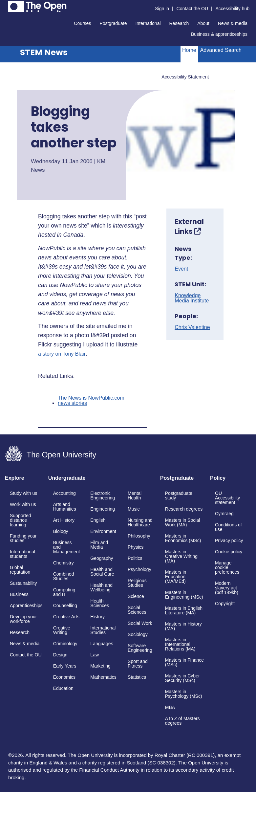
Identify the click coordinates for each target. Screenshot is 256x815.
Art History (64, 520)
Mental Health (134, 495)
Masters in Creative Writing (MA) (181, 556)
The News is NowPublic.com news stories (91, 400)
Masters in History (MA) (183, 626)
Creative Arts (66, 616)
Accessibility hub (233, 8)
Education (63, 688)
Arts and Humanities (64, 507)
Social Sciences (137, 610)
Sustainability (23, 583)
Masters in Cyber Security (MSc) (182, 678)
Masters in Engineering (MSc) (184, 595)
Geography (101, 558)
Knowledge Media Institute (192, 298)
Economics (64, 677)
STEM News (44, 52)
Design (60, 654)
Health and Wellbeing (101, 587)
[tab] (25, 480)
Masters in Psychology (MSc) (183, 694)
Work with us (23, 504)
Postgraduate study (178, 495)
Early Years (64, 666)
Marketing (100, 666)
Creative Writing (61, 630)
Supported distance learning (20, 520)
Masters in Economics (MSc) (183, 538)
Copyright (225, 603)
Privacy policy (229, 540)
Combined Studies (63, 576)
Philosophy (139, 536)
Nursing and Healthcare (140, 522)
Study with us (23, 493)
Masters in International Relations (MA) (180, 644)
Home (189, 50)
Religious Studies (137, 583)
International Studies (103, 630)
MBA (170, 707)
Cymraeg (224, 513)
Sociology (138, 634)
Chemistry (63, 562)
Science (136, 596)
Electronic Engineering (102, 495)
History (97, 616)
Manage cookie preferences (227, 567)
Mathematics (103, 677)
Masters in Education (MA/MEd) (175, 576)
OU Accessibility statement (227, 498)
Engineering (102, 509)
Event (181, 269)
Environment (103, 531)
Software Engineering (140, 648)
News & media (232, 23)
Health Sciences (99, 603)
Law (94, 654)
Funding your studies (23, 538)
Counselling (65, 605)
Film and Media (99, 545)
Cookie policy (228, 551)
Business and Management (66, 547)
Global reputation (20, 570)
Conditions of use (228, 527)
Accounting (64, 493)
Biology (60, 531)
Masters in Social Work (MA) (182, 522)
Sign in (162, 8)
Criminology (65, 643)
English (97, 520)
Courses (82, 23)
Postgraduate (113, 23)
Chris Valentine (192, 327)
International (147, 23)
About (203, 23)
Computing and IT (64, 592)
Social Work (140, 623)
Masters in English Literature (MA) (184, 610)
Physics (135, 547)
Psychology (139, 569)
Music (134, 509)
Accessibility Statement (185, 76)
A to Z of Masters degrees (182, 721)
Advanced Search (221, 50)
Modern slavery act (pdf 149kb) (226, 588)
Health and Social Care (102, 572)
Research (179, 23)
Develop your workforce (23, 619)
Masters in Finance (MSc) (184, 662)
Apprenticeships (26, 605)
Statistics (137, 677)
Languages (101, 643)
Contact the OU (192, 8)
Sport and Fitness (138, 664)
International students (22, 554)
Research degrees (184, 509)
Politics (135, 558)
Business (19, 594)
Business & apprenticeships (219, 34)
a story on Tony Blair (62, 354)
